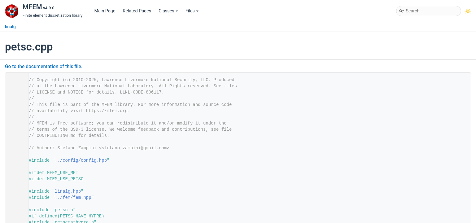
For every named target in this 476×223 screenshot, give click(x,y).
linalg (10, 26)
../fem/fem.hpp (73, 197)
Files (192, 11)
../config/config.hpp (81, 160)
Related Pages (137, 11)
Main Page (104, 11)
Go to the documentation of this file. (43, 66)
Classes (168, 11)
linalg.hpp (68, 191)
